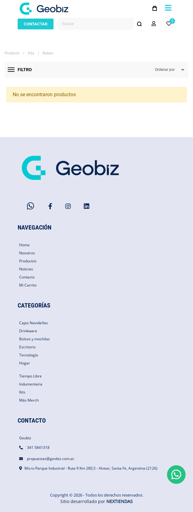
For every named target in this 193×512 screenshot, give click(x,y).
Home (24, 244)
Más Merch (29, 400)
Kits (31, 53)
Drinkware (28, 330)
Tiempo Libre (30, 376)
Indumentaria (30, 384)
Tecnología (28, 355)
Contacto (27, 277)
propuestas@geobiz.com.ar (50, 458)
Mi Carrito (27, 285)
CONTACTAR (35, 24)
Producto (12, 53)
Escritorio (27, 347)
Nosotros (27, 253)
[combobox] (101, 24)
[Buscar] (139, 24)
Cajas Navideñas (33, 322)
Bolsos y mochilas (34, 339)
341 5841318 (38, 447)
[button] (154, 24)
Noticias (26, 269)
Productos (27, 261)
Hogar (24, 363)
